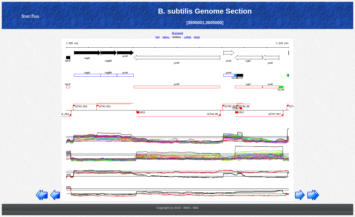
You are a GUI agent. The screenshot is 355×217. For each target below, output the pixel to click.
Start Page (30, 16)
